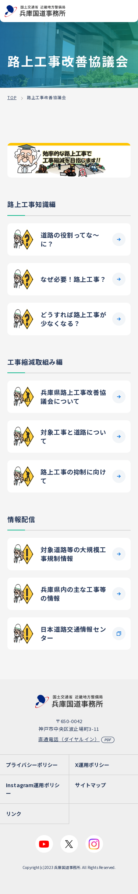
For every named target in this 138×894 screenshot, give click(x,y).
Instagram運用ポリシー (33, 789)
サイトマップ (90, 785)
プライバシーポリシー (32, 764)
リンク (13, 813)
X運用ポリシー (92, 764)
